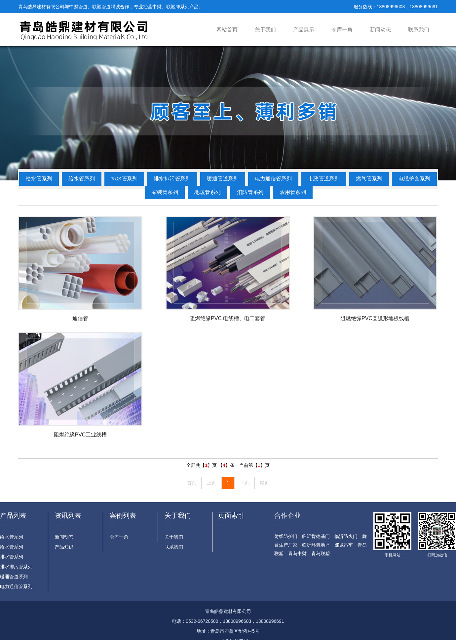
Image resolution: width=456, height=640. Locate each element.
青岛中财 (297, 553)
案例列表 (123, 515)
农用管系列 (293, 192)
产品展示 (303, 29)
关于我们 (265, 29)
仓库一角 (342, 29)
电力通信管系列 (273, 178)
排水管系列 (124, 178)
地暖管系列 (207, 192)
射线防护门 (285, 536)
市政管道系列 (324, 178)
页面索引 (231, 515)
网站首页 (227, 29)
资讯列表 (68, 515)
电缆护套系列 (414, 178)
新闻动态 (380, 29)
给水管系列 (39, 178)
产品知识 (64, 546)
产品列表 (13, 515)
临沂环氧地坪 (316, 544)
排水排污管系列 (172, 178)
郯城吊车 (343, 544)
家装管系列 (165, 192)
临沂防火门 (346, 536)
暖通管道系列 (223, 178)
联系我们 (418, 29)
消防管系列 (250, 192)
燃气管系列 (369, 178)
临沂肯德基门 (316, 536)
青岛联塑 (320, 553)
